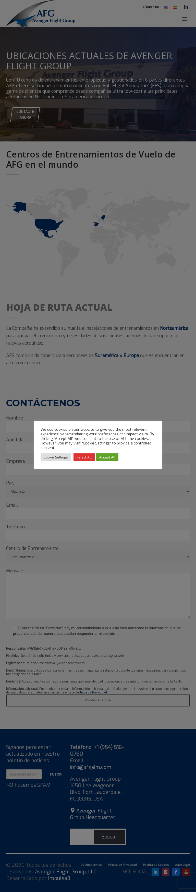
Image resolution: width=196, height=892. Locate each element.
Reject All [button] (84, 457)
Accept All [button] (107, 457)
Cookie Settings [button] (56, 457)
